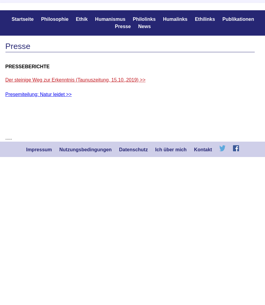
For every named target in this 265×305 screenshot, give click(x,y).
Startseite (23, 19)
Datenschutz (133, 149)
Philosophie (55, 19)
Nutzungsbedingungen (85, 149)
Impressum (39, 149)
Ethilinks (205, 19)
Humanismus (110, 19)
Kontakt (203, 149)
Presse (123, 26)
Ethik (82, 19)
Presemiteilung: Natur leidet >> (38, 94)
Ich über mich (171, 149)
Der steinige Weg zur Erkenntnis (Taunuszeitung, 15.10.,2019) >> (75, 79)
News (144, 26)
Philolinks (144, 19)
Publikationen (238, 19)
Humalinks (175, 19)
